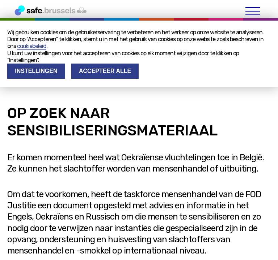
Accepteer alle (105, 71)
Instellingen (36, 71)
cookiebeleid (31, 46)
